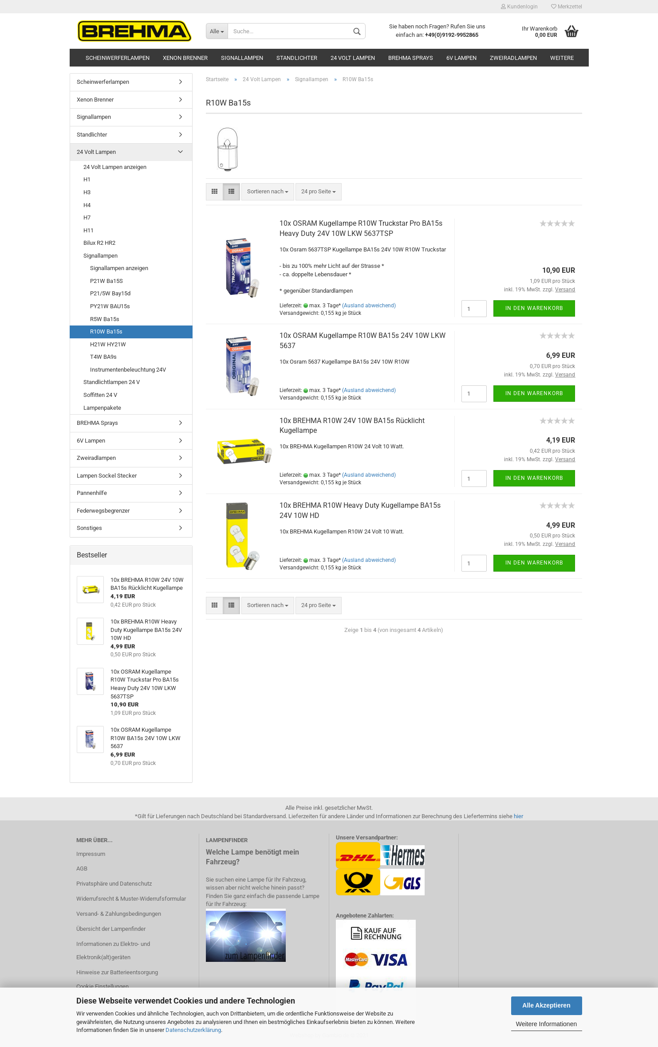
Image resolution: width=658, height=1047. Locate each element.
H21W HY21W (108, 344)
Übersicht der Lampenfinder (111, 928)
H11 (88, 230)
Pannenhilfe (92, 493)
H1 (87, 179)
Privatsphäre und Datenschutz (114, 883)
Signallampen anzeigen (119, 268)
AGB (81, 868)
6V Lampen (461, 58)
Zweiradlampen (513, 58)
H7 (87, 217)
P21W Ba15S (106, 281)
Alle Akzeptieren (546, 1005)
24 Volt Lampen (353, 58)
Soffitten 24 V (100, 395)
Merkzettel (566, 7)
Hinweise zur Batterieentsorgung (117, 972)
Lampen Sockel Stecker (107, 475)
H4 (87, 205)
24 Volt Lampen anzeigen (114, 167)
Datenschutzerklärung (193, 1030)
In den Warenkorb (534, 308)
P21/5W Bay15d (110, 293)
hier (518, 816)
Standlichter (296, 58)
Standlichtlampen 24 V (111, 382)
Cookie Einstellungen (102, 986)
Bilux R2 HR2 (99, 242)
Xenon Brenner (185, 58)
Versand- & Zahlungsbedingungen (118, 913)
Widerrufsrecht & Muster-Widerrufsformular (131, 898)
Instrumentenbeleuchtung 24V (128, 369)
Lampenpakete (102, 407)
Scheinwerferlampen (118, 58)
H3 (87, 192)
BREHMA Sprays (410, 58)
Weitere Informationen (546, 1023)
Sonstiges (89, 528)
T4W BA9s (103, 356)
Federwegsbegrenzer (103, 510)
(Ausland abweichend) (369, 305)
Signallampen (242, 58)
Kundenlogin (519, 7)
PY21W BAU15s (110, 306)
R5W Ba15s (104, 319)
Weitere (562, 58)
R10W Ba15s (106, 331)
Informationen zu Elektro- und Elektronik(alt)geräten (113, 951)
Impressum (90, 854)
